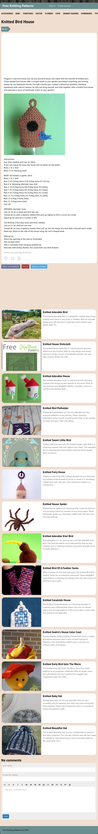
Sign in (52, 5)
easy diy (17, 252)
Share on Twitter (39, 266)
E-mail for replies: (10, 775)
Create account (64, 5)
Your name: (7, 765)
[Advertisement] (49, 55)
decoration (26, 252)
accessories (9, 252)
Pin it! (25, 266)
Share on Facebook (11, 266)
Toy (5, 29)
